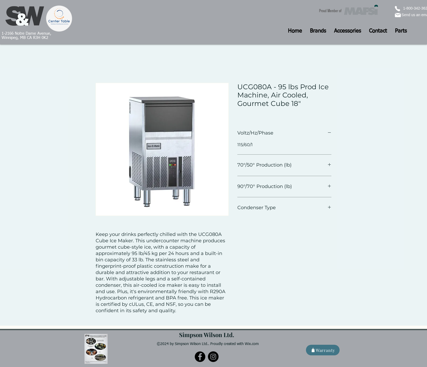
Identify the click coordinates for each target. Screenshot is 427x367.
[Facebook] (200, 356)
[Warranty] (323, 350)
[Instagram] (213, 356)
